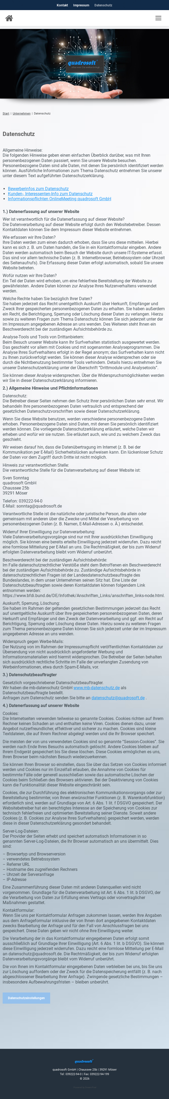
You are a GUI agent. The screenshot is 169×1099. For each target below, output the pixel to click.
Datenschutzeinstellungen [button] (26, 998)
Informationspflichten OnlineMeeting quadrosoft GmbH (59, 198)
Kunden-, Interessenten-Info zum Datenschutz (50, 193)
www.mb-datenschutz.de (96, 687)
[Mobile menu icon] (158, 18)
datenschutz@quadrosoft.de (118, 697)
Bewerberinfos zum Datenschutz (38, 188)
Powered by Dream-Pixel (84, 1087)
